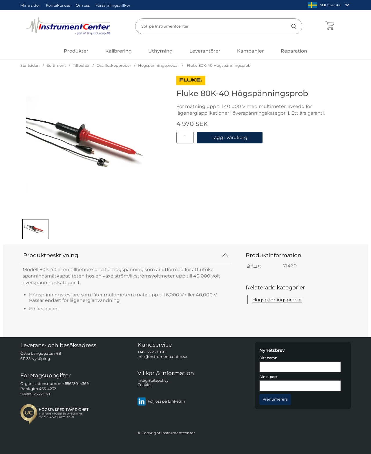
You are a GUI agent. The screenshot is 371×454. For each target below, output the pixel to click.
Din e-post (268, 377)
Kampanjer (250, 51)
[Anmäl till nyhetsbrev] (275, 399)
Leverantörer (204, 51)
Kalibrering (118, 51)
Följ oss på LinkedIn (161, 401)
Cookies (144, 385)
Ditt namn (268, 358)
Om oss (83, 5)
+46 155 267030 (151, 352)
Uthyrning (160, 51)
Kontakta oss (58, 5)
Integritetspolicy (153, 380)
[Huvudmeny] (76, 50)
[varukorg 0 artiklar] (330, 26)
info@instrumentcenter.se (162, 356)
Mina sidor (30, 5)
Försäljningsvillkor (112, 5)
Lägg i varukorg (229, 137)
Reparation (294, 51)
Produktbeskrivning (126, 255)
